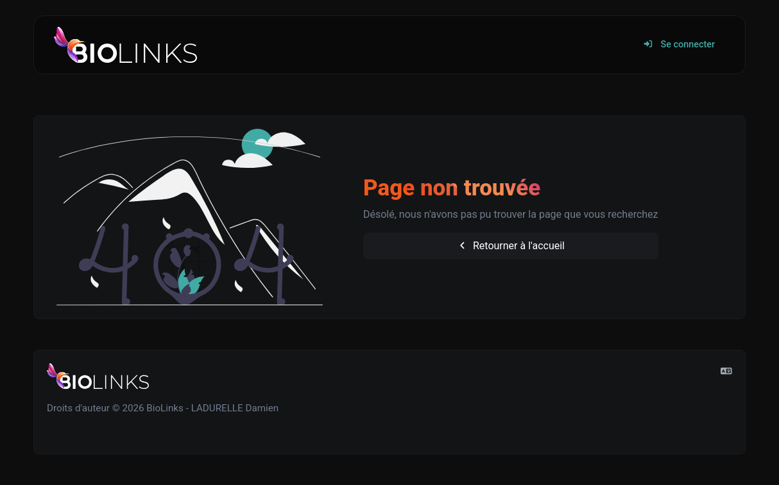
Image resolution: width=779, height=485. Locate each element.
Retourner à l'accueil (511, 246)
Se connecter (679, 44)
